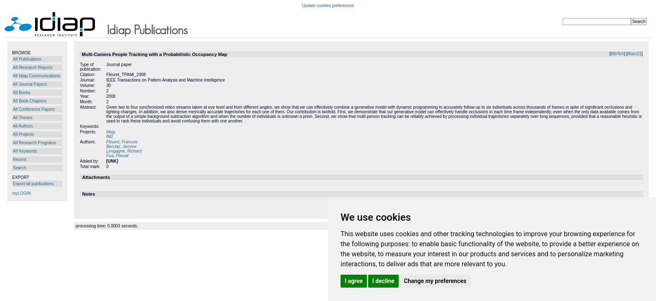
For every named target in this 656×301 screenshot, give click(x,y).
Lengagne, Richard (124, 151)
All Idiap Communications (36, 76)
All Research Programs (34, 142)
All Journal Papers (30, 84)
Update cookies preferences (328, 5)
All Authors (23, 126)
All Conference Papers (34, 109)
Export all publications (33, 183)
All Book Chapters (29, 101)
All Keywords (25, 151)
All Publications (27, 59)
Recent (19, 159)
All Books (22, 92)
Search (19, 168)
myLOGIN (21, 193)
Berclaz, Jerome (121, 146)
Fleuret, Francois (122, 142)
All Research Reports (32, 67)
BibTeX (617, 53)
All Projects (23, 134)
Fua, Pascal (117, 155)
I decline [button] (383, 281)
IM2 (109, 136)
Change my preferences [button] (435, 281)
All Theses (23, 117)
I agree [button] (354, 281)
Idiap (110, 132)
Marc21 (634, 53)
